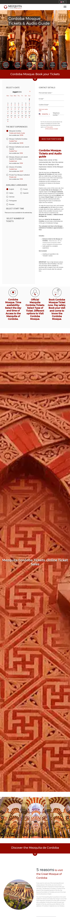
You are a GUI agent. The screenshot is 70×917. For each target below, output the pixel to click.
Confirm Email (44, 105)
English (11, 193)
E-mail (41, 99)
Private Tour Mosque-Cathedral (17, 180)
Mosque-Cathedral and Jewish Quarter (20, 151)
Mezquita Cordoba (17, 133)
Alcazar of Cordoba (16, 171)
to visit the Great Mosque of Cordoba (49, 874)
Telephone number (56, 114)
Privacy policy (49, 127)
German (12, 201)
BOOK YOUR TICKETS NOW (51, 139)
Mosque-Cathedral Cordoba (19, 142)
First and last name (45, 93)
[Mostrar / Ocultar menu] (64, 7)
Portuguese (13, 205)
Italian (11, 197)
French (25, 193)
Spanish (26, 197)
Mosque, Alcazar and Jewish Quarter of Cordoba (19, 161)
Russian (12, 209)
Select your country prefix (43, 110)
